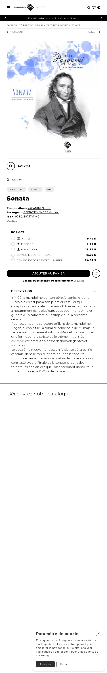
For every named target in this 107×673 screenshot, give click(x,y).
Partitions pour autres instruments (45, 25)
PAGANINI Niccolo (39, 208)
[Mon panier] (94, 7)
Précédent (15, 32)
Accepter (45, 664)
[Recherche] (88, 7)
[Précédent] (5, 18)
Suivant (94, 32)
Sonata (76, 25)
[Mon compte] (98, 7)
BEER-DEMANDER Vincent (41, 212)
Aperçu (24, 166)
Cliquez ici (79, 280)
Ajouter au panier (48, 273)
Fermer (65, 664)
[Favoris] (96, 273)
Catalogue (13, 25)
